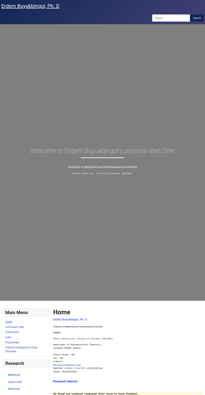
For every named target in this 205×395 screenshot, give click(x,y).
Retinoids (14, 389)
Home (8, 321)
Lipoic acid (15, 381)
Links (8, 337)
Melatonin (14, 374)
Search (197, 18)
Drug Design (12, 342)
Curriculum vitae (14, 326)
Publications (12, 332)
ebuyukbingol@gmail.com (67, 365)
